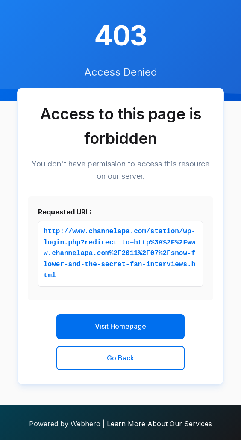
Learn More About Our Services (159, 423)
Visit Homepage (120, 326)
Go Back (120, 358)
